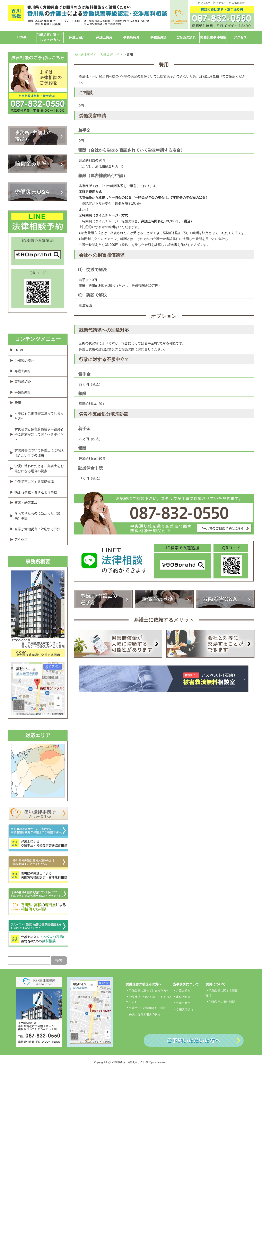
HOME (22, 37)
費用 (18, 402)
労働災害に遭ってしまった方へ (50, 37)
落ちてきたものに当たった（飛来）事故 (37, 516)
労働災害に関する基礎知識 (34, 481)
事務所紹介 (131, 37)
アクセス (221, 2)
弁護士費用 (104, 37)
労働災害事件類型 (213, 37)
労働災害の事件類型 (222, 1001)
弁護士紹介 (77, 37)
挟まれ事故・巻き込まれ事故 (36, 492)
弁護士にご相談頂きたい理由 (147, 1007)
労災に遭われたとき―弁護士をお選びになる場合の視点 (39, 468)
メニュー (205, 2)
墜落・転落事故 (26, 502)
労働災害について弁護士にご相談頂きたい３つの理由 (39, 452)
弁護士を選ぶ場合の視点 (144, 1014)
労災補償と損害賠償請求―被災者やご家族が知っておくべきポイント (39, 434)
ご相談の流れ (238, 2)
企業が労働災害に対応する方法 (37, 529)
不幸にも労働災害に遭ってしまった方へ (39, 416)
